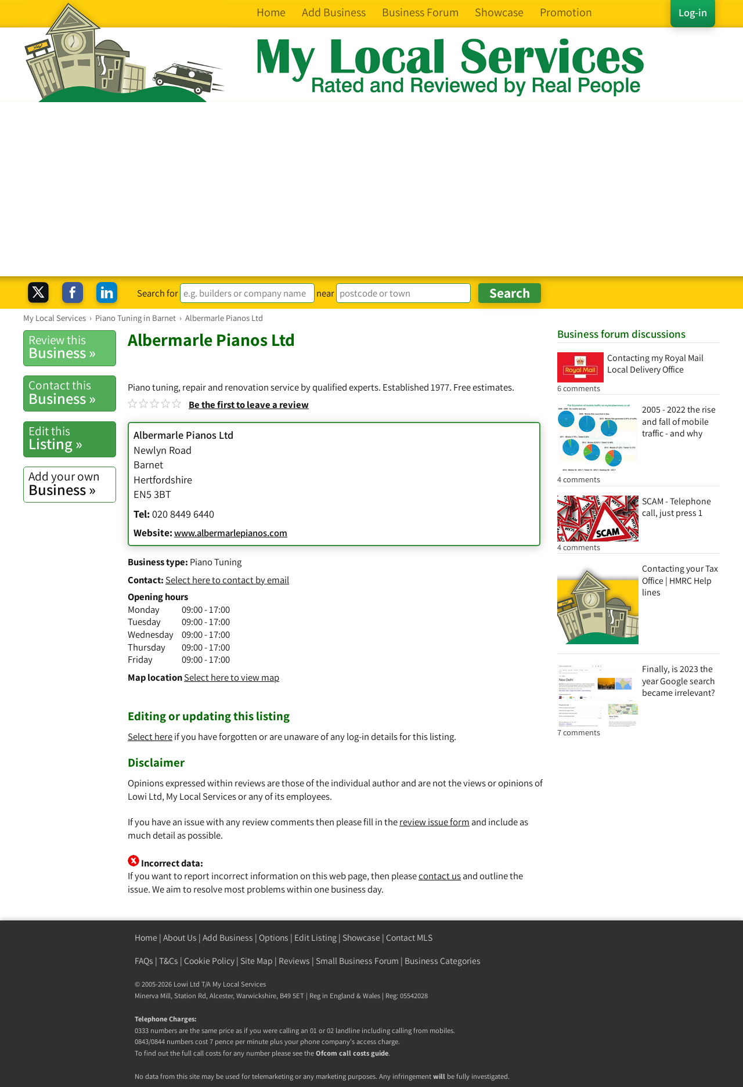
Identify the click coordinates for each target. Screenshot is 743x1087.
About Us (180, 937)
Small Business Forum (357, 960)
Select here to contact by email (227, 579)
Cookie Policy (209, 960)
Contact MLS (409, 937)
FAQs (144, 960)
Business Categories (443, 960)
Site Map (256, 960)
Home (146, 937)
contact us (440, 875)
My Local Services (239, 984)
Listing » (72, 438)
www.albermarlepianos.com (230, 532)
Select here (150, 736)
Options (273, 937)
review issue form (434, 821)
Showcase (361, 937)
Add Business (228, 937)
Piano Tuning (215, 561)
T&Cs (168, 960)
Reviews (294, 960)
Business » (72, 347)
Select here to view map (231, 677)
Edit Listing (315, 937)
